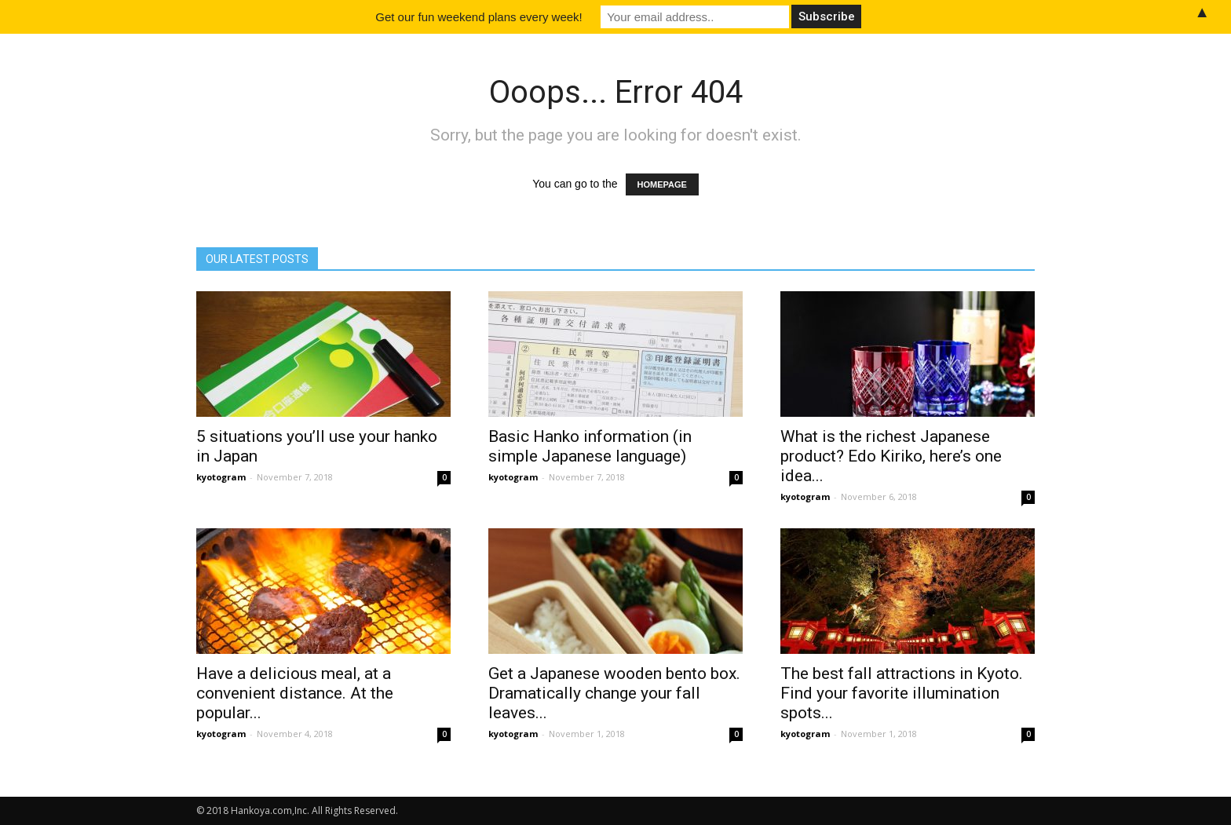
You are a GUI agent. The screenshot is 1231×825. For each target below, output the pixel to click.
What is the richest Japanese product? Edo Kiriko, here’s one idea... (891, 456)
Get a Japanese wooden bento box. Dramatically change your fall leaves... (614, 693)
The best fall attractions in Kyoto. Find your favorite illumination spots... (901, 693)
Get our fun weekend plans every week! (478, 17)
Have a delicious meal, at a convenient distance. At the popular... (294, 693)
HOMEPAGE (662, 184)
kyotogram (221, 477)
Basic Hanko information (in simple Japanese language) (590, 446)
